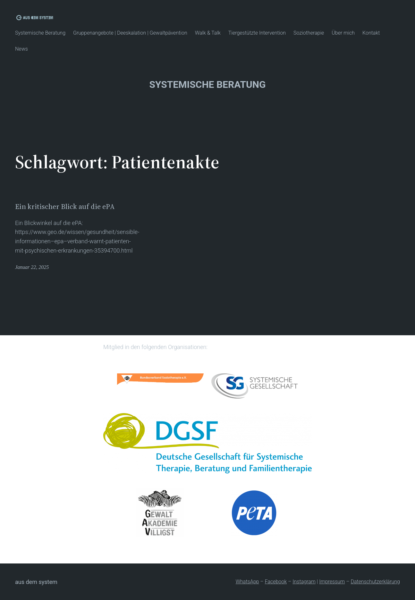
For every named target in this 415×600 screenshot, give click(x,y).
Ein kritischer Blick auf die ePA (65, 206)
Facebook (276, 582)
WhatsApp (247, 582)
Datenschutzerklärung (375, 582)
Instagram (304, 582)
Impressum (332, 582)
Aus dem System (36, 582)
